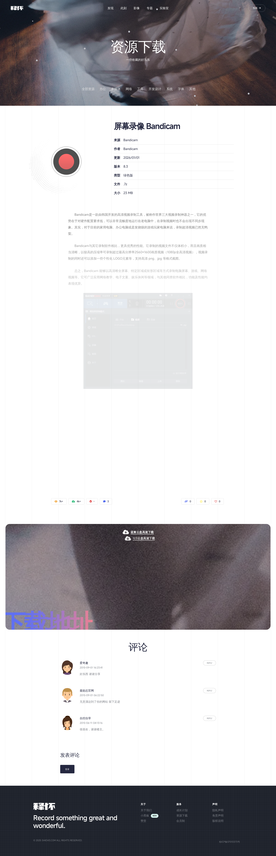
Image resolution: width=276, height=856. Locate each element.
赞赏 (143, 821)
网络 (129, 89)
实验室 (164, 8)
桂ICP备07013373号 (229, 841)
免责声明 (218, 815)
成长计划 (182, 810)
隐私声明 (218, 810)
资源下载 (182, 815)
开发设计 (155, 89)
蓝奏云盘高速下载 (156, 532)
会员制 (180, 821)
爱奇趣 (84, 663)
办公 (103, 89)
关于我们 (146, 810)
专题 (150, 8)
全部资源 (88, 89)
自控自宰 (85, 718)
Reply (209, 663)
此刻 (124, 8)
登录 (67, 769)
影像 (137, 8)
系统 (169, 89)
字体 (181, 89)
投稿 (257, 8)
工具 (140, 89)
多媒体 (116, 89)
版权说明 (218, 821)
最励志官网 (87, 690)
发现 (111, 8)
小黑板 (145, 815)
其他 (192, 89)
